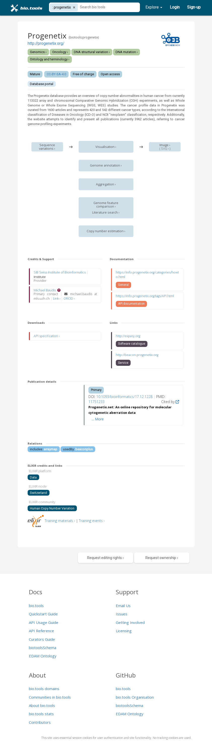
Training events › (92, 520)
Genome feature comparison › (105, 205)
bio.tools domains (44, 688)
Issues (121, 613)
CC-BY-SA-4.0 (56, 74)
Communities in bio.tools (50, 697)
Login (175, 7)
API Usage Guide (43, 622)
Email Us (123, 605)
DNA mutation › (127, 52)
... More (98, 419)
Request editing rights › (105, 558)
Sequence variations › (47, 147)
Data (33, 477)
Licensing (124, 630)
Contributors (40, 722)
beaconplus (84, 449)
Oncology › (60, 52)
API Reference (41, 630)
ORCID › (69, 298)
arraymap (50, 449)
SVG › (165, 148)
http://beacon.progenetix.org (137, 355)
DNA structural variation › (92, 52)
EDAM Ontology (43, 655)
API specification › (47, 336)
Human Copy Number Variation (52, 508)
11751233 (96, 401)
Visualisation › (105, 147)
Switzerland (38, 493)
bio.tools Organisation (135, 697)
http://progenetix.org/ (46, 43)
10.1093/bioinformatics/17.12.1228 (124, 396)
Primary (96, 390)
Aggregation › (106, 184)
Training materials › (60, 520)
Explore (153, 7)
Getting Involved (130, 622)
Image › (165, 145)
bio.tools (36, 605)
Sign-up (194, 7)
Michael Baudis (45, 290)
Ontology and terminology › (49, 59)
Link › (57, 298)
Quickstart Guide (43, 613)
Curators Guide (42, 639)
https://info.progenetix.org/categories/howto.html (147, 274)
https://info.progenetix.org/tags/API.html (145, 296)
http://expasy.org (128, 336)
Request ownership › (161, 558)
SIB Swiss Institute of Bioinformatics (60, 272)
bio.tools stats (41, 713)
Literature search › (106, 212)
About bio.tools (42, 705)
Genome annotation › (106, 165)
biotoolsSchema (42, 647)
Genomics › (38, 52)
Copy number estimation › (106, 231)
